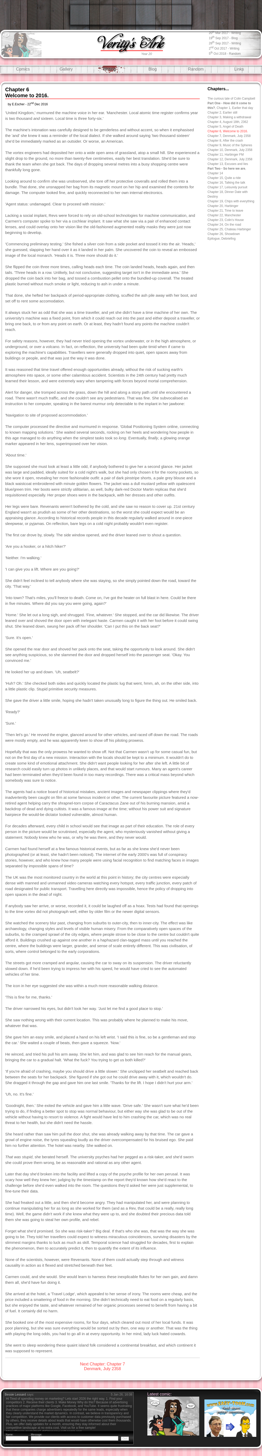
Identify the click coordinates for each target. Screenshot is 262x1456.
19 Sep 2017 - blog (223, 38)
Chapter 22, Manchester (224, 215)
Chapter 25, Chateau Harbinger (229, 229)
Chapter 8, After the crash (225, 140)
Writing (109, 69)
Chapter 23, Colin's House (226, 220)
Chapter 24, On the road (224, 224)
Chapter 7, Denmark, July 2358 (229, 136)
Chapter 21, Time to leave (225, 210)
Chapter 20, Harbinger (223, 206)
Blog (152, 69)
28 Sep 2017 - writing (225, 43)
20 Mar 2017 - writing (225, 32)
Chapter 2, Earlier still (222, 112)
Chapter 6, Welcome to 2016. (228, 131)
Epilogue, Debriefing (222, 238)
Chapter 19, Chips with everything (231, 201)
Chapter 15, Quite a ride (224, 178)
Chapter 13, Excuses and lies (228, 164)
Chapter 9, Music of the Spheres (230, 145)
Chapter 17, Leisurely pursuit (227, 187)
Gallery (66, 69)
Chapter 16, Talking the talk (226, 182)
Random (196, 69)
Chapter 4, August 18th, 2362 (228, 122)
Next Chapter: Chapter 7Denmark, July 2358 (102, 1366)
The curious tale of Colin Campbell (231, 98)
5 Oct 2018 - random (225, 53)
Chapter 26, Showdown (224, 234)
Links (239, 69)
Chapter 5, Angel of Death (225, 126)
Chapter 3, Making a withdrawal (229, 117)
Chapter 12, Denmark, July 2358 (230, 159)
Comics (23, 69)
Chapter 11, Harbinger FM (226, 154)
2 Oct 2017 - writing (224, 48)
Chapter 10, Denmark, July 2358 (230, 150)
